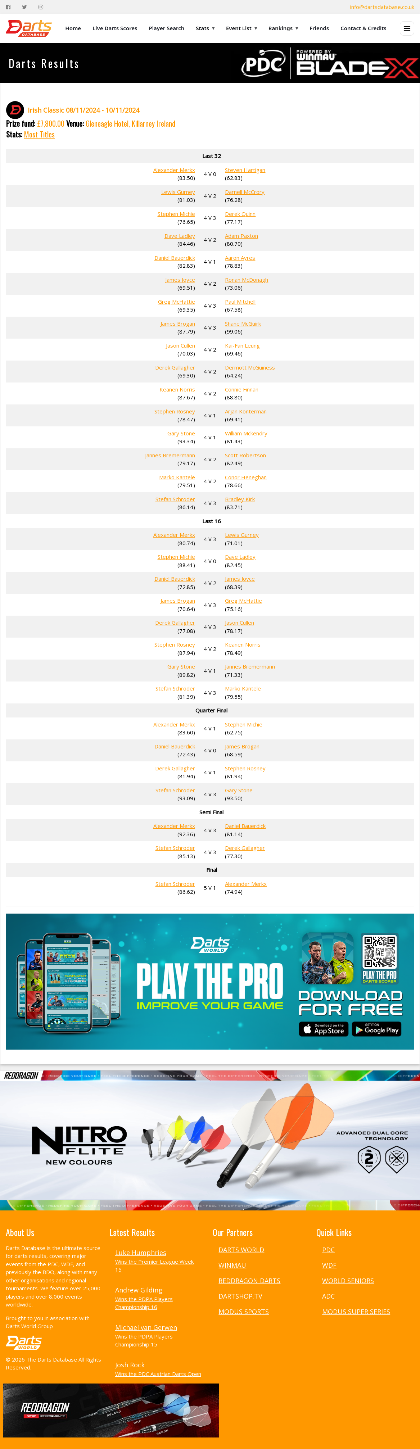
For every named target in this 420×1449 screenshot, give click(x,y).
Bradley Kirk (240, 499)
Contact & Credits (363, 28)
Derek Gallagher (175, 367)
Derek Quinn (240, 213)
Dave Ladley (179, 235)
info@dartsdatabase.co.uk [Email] (382, 6)
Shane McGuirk (243, 323)
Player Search (167, 28)
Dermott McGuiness (250, 367)
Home (73, 28)
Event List (241, 28)
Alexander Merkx (174, 169)
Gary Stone (181, 433)
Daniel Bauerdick (174, 257)
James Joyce (180, 279)
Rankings (283, 28)
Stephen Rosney (174, 411)
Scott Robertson (245, 455)
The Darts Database (51, 1359)
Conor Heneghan (246, 477)
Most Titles (39, 134)
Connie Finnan (241, 389)
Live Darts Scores (114, 28)
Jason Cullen (180, 345)
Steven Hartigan (245, 169)
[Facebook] (8, 7)
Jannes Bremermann (170, 455)
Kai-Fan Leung (242, 345)
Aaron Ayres (240, 257)
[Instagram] (41, 7)
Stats (205, 28)
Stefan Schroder (175, 499)
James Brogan (178, 323)
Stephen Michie (176, 213)
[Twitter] (24, 7)
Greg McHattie (176, 301)
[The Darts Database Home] (29, 28)
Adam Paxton (241, 235)
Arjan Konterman (246, 411)
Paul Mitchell (240, 301)
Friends (319, 28)
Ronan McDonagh (246, 279)
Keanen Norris (177, 389)
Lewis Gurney (178, 191)
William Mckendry (246, 433)
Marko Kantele (177, 477)
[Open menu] (407, 28)
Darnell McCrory (245, 191)
